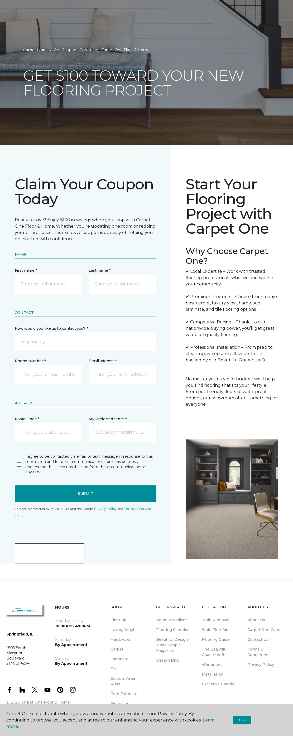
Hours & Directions (215, 32)
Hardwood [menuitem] (120, 639)
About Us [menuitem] (256, 620)
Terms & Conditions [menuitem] (257, 652)
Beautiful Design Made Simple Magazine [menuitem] (172, 645)
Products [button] (20, 24)
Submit (85, 493)
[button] (85, 341)
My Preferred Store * (107, 419)
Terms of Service (137, 509)
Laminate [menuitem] (119, 659)
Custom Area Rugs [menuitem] (123, 681)
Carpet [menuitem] (117, 649)
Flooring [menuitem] (118, 620)
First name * (26, 270)
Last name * (100, 270)
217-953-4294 (97, 9)
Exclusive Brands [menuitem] (218, 684)
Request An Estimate (254, 32)
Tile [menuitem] (114, 668)
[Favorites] (279, 32)
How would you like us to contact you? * (51, 328)
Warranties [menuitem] (212, 664)
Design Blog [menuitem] (168, 660)
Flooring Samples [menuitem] (172, 629)
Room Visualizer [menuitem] (171, 620)
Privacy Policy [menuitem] (260, 664)
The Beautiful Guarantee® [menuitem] (215, 652)
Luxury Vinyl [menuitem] (122, 629)
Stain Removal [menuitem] (215, 620)
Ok (242, 720)
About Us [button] (19, 39)
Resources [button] (55, 24)
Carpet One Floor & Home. (46, 702)
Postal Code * (27, 419)
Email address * (103, 361)
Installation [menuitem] (212, 674)
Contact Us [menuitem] (257, 639)
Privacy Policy (105, 509)
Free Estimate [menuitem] (124, 693)
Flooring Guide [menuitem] (216, 639)
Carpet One (34, 49)
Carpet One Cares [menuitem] (264, 629)
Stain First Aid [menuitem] (215, 629)
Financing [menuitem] (120, 703)
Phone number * (30, 361)
